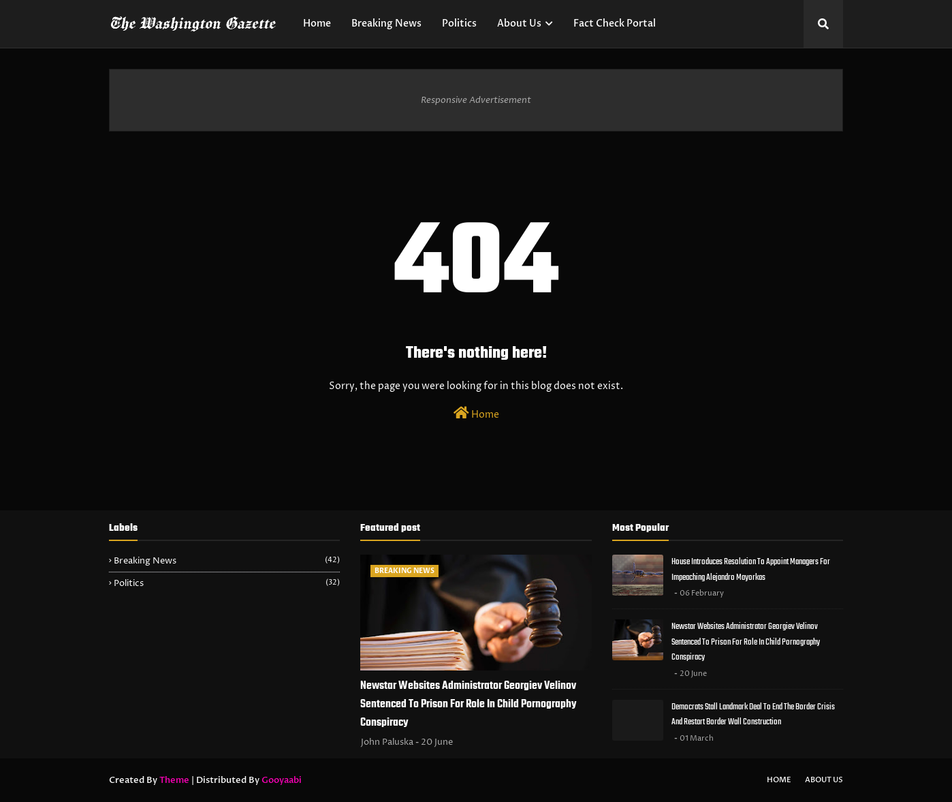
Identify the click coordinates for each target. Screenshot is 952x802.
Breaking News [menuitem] (386, 23)
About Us (824, 780)
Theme (174, 780)
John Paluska (387, 742)
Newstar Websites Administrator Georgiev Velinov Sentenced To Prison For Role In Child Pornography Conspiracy (468, 704)
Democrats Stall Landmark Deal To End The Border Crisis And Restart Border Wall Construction (753, 715)
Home (476, 413)
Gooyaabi (281, 780)
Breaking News (227, 561)
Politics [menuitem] (459, 23)
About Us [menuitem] (519, 23)
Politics (227, 583)
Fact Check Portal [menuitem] (614, 23)
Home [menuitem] (317, 23)
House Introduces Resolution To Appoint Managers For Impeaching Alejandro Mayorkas (750, 570)
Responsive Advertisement (476, 100)
